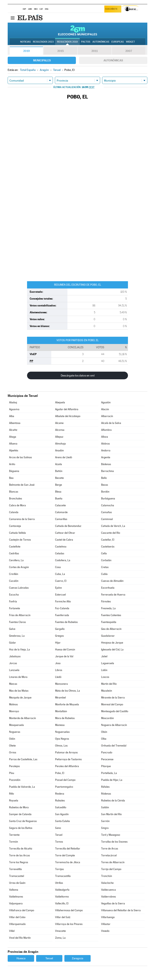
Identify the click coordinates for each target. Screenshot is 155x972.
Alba (11, 416)
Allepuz (59, 436)
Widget (130, 41)
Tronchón (106, 876)
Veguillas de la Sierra (113, 903)
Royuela (13, 800)
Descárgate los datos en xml (77, 375)
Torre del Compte (65, 855)
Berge (58, 484)
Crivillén (13, 574)
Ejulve (58, 587)
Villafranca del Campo (21, 910)
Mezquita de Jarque (20, 697)
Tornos (59, 841)
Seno (58, 827)
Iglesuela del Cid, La (112, 649)
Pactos (85, 41)
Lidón (104, 670)
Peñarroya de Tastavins (68, 759)
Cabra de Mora (17, 505)
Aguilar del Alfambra (66, 409)
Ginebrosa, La (17, 635)
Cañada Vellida (17, 532)
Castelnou (60, 546)
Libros (58, 670)
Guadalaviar (108, 635)
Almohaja (60, 443)
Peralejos (14, 766)
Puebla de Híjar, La (111, 779)
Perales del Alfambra (67, 766)
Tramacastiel (16, 876)
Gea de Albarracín (111, 628)
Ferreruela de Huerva (113, 594)
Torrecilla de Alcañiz (20, 848)
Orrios (12, 752)
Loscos (105, 676)
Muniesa (60, 725)
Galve (12, 628)
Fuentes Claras (17, 622)
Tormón (13, 841)
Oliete (12, 745)
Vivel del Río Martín (20, 937)
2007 (128, 50)
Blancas (13, 491)
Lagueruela (107, 663)
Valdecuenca (108, 889)
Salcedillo (60, 807)
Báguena (14, 471)
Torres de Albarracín (113, 862)
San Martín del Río (111, 814)
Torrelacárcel (109, 855)
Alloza (104, 436)
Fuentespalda (108, 622)
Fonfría (13, 601)
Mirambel (60, 697)
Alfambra (106, 429)
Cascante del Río (110, 532)
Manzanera (61, 683)
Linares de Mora (18, 676)
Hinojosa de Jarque (112, 642)
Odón (12, 738)
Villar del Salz (62, 917)
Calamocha (107, 505)
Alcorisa (59, 429)
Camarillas (61, 519)
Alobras (105, 443)
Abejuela (60, 402)
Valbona (13, 889)
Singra (105, 827)
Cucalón (13, 580)
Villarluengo (108, 917)
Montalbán (61, 711)
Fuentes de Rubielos (66, 622)
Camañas (106, 512)
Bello (104, 477)
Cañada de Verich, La (113, 525)
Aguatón (106, 402)
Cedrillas (14, 553)
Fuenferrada (62, 615)
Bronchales (15, 498)
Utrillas (59, 882)
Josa (58, 663)
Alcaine (59, 423)
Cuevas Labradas (19, 587)
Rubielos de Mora (19, 807)
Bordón (105, 491)
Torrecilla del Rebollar (67, 848)
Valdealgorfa (62, 889)
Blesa (58, 491)
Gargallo (60, 628)
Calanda (13, 512)
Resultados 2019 (67, 41)
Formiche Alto (63, 601)
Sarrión (105, 821)
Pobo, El (59, 773)
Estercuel (60, 594)
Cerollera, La (16, 560)
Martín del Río (109, 683)
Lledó (58, 676)
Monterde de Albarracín (22, 718)
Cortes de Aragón (19, 567)
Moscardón (107, 718)
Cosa (58, 567)
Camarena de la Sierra (22, 519)
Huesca (21, 958)
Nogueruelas (62, 731)
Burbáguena (108, 498)
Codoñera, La (62, 560)
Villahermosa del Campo (69, 910)
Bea (11, 477)
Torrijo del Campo (111, 869)
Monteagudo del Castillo (114, 711)
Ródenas (106, 793)
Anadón (59, 450)
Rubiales (60, 800)
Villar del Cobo (17, 917)
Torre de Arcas (109, 848)
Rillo (11, 793)
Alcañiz (13, 429)
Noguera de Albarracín (114, 725)
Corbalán (106, 560)
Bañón (58, 471)
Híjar (58, 642)
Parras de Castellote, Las (23, 759)
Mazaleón (106, 690)
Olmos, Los (61, 745)
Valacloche (107, 882)
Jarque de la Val (64, 656)
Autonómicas (113, 60)
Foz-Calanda (62, 608)
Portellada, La (109, 773)
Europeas (117, 41)
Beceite (59, 477)
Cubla (104, 574)
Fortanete (14, 608)
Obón (104, 731)
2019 (26, 50)
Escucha (14, 594)
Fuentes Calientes (111, 615)
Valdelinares (16, 896)
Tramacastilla (63, 876)
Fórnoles (106, 601)
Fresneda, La (108, 608)
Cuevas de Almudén (112, 580)
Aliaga (12, 436)
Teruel (58, 834)
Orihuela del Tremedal (113, 745)
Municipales (42, 60)
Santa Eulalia (62, 821)
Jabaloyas (15, 656)
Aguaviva (14, 409)
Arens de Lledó (63, 457)
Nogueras (14, 731)
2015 (60, 50)
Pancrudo (106, 752)
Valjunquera (16, 903)
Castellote (14, 546)
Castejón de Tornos (20, 539)
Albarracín (107, 416)
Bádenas (106, 464)
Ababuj (13, 402)
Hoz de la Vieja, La (19, 649)
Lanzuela (14, 670)
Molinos (13, 704)
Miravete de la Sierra (113, 697)
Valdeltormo (62, 896)
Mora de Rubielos (65, 718)
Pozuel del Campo (65, 779)
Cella (104, 553)
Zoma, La (60, 937)
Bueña (58, 498)
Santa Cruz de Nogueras (23, 821)
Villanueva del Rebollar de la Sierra (121, 910)
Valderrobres (108, 896)
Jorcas (13, 663)
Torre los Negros (18, 862)
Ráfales (105, 786)
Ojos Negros (62, 738)
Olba (103, 738)
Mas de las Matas (18, 690)
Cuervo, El (60, 580)
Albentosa (14, 423)
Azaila (58, 464)
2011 (94, 50)
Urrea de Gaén (17, 882)
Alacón (105, 409)
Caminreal (107, 519)
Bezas (104, 484)
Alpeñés (13, 450)
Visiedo (105, 930)
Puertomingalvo (64, 786)
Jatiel (104, 656)
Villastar (105, 924)
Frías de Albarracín (19, 615)
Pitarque (106, 766)
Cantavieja (15, 525)
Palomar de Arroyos (66, 752)
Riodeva (59, 793)
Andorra (105, 450)
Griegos (59, 635)
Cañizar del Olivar (65, 532)
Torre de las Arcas (19, 855)
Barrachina (107, 471)
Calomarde (61, 512)
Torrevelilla (15, 869)
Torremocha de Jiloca (67, 862)
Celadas (59, 553)
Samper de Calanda (20, 814)
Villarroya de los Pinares (69, 924)
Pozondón (14, 779)
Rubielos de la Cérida (113, 800)
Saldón (105, 807)
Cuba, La (60, 574)
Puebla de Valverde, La (22, 786)
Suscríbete (112, 9)
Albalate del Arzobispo (67, 416)
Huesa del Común (65, 649)
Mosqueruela (16, 725)
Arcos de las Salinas (20, 457)
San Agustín (62, 814)
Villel (12, 930)
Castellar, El (107, 539)
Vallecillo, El (61, 903)
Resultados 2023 (43, 41)
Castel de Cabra (64, 539)
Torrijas (59, 869)
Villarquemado (17, 924)
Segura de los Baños (20, 827)
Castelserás (107, 546)
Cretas (105, 567)
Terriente (14, 834)
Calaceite (60, 505)
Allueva (13, 443)
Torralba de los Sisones (114, 841)
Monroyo (14, 711)
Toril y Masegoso (110, 834)
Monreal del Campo (112, 704)
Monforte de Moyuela (67, 704)
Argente (105, 457)
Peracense (107, 759)
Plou (11, 773)
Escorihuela (107, 587)
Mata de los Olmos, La (67, 690)
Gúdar (12, 642)
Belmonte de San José (22, 484)
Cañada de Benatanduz (68, 525)
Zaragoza (77, 958)
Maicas (13, 683)
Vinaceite (60, 930)
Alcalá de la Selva (111, 423)
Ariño (12, 464)
